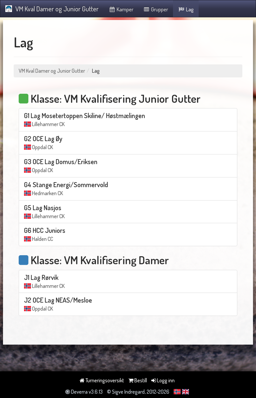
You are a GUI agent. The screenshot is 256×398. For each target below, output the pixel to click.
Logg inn (163, 380)
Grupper (155, 9)
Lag (186, 9)
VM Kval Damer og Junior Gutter (52, 8)
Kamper (121, 9)
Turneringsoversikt (102, 380)
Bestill (137, 380)
